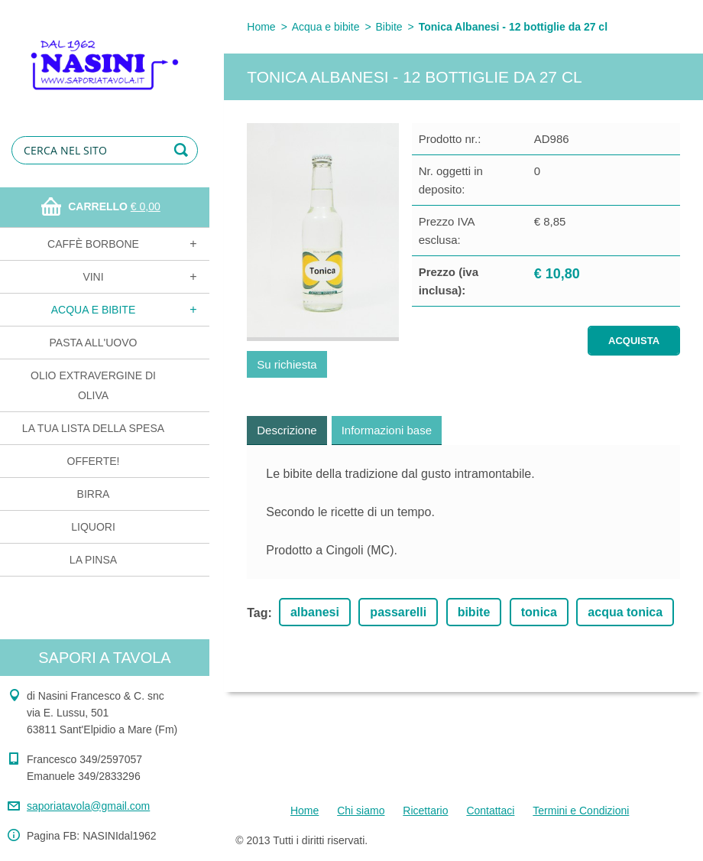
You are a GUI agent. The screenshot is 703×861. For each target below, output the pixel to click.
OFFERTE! (93, 461)
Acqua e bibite (93, 310)
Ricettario (425, 810)
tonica (539, 612)
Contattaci (490, 810)
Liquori (93, 527)
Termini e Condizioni (581, 810)
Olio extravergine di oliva (93, 385)
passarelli (398, 612)
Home (261, 27)
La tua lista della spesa (93, 428)
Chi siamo (360, 810)
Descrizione (286, 430)
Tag (257, 612)
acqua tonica (625, 612)
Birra (93, 494)
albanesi (314, 612)
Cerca (183, 150)
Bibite (389, 27)
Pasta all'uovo (94, 342)
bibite (474, 612)
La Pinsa (93, 560)
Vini (93, 277)
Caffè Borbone (93, 244)
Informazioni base (387, 430)
